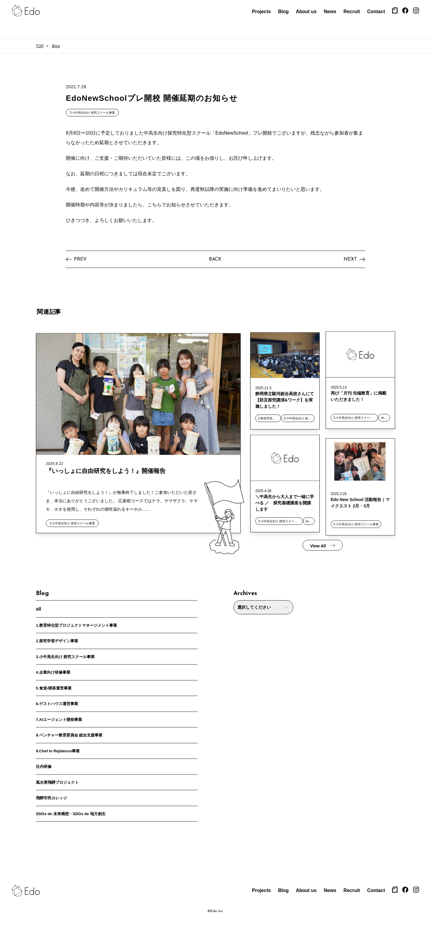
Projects (261, 11)
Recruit (352, 11)
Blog (283, 11)
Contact (376, 11)
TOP (40, 46)
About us (306, 11)
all (38, 609)
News (330, 11)
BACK (215, 259)
